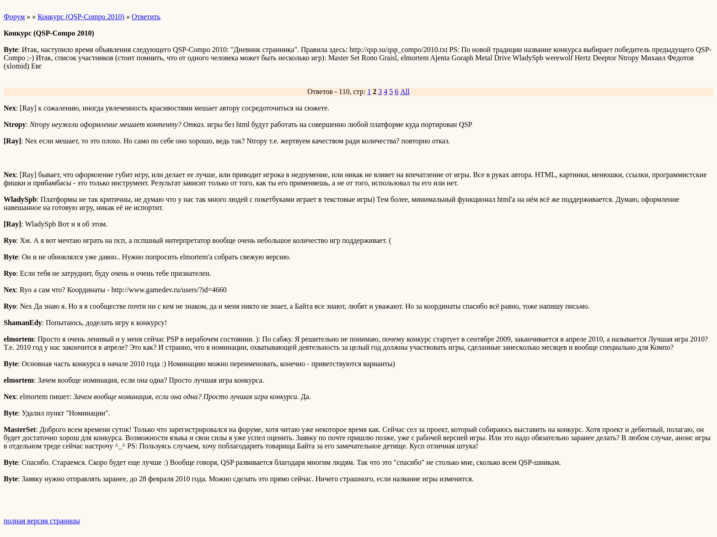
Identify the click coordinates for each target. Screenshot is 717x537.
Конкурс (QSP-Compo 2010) (80, 17)
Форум (14, 17)
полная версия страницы (42, 521)
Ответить (146, 17)
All (404, 91)
